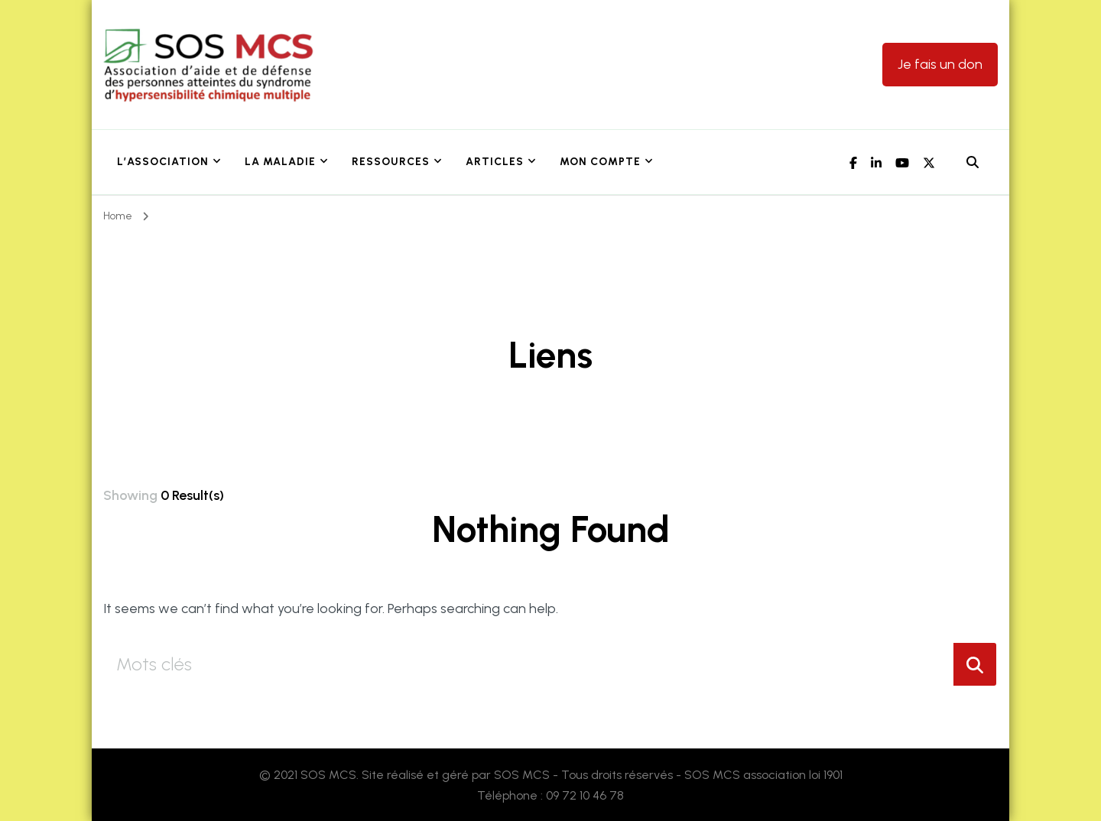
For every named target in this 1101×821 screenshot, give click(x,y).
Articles (495, 161)
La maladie (280, 161)
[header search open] (972, 163)
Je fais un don (940, 64)
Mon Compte (600, 161)
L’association (163, 161)
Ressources (391, 161)
